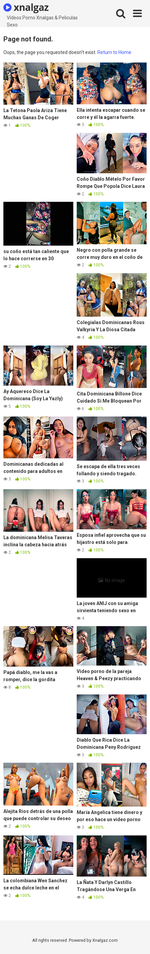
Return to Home (114, 52)
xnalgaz (26, 7)
